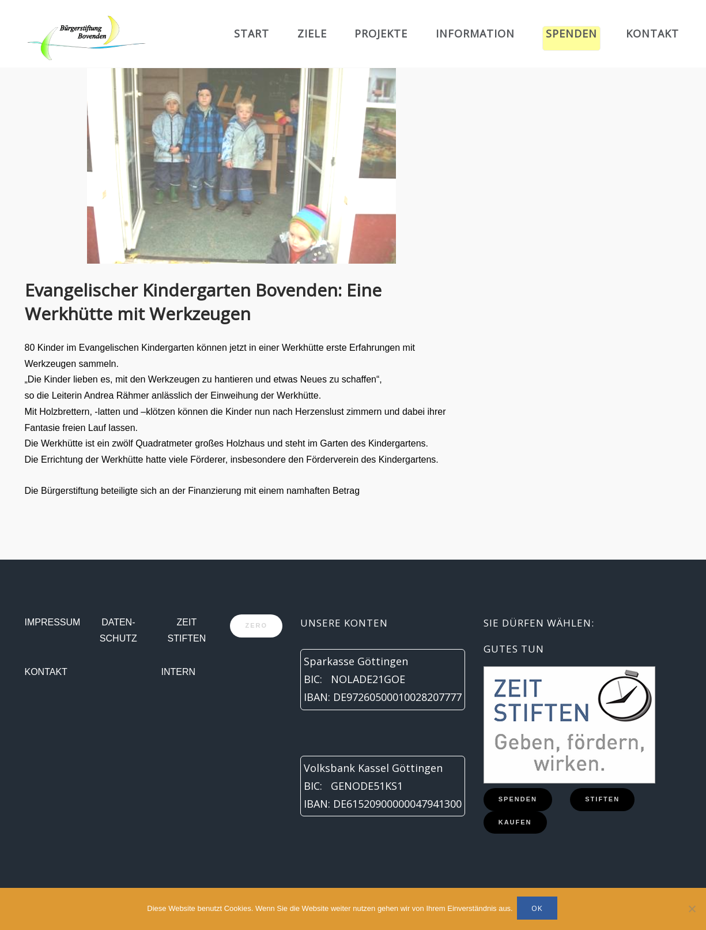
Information (475, 33)
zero (256, 625)
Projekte (380, 33)
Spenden (571, 33)
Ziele (312, 33)
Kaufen (515, 822)
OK (539, 910)
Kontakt (652, 33)
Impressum (53, 622)
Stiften (602, 799)
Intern (178, 672)
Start (251, 33)
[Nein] (691, 910)
